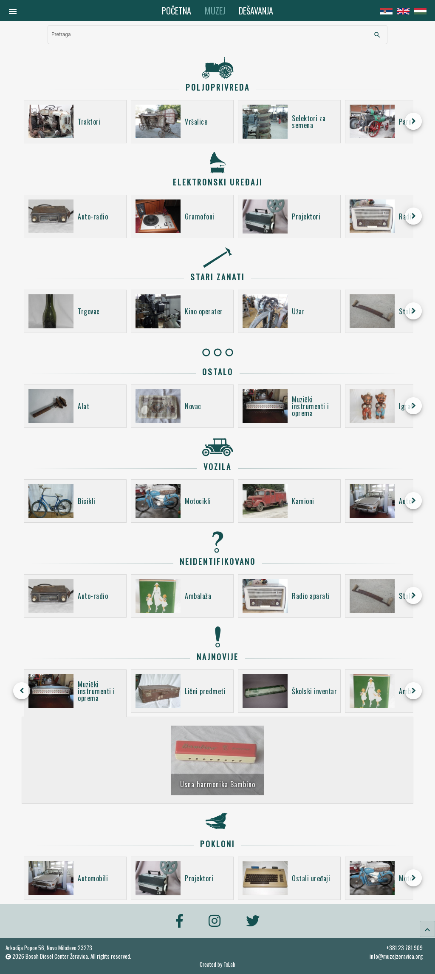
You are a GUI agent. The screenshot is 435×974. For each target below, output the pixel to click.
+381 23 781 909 (404, 947)
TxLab (229, 964)
